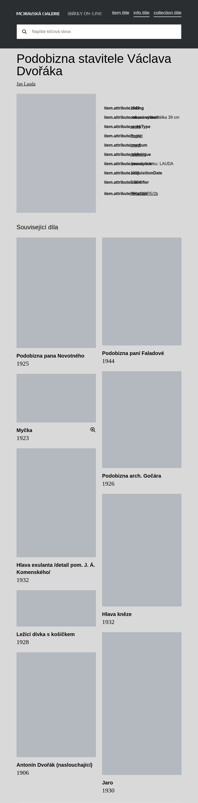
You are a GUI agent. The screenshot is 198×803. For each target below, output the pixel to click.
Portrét (136, 136)
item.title (120, 12)
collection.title (168, 12)
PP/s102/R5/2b (144, 193)
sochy (135, 126)
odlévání (138, 154)
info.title (142, 12)
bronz (135, 145)
